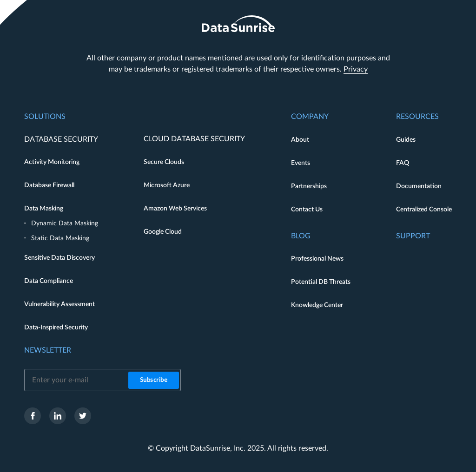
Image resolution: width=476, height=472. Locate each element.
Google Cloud (163, 232)
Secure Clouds (164, 162)
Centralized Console (424, 209)
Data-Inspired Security (56, 327)
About (300, 140)
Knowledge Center (317, 305)
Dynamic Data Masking (64, 223)
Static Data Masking (60, 238)
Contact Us (307, 209)
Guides (406, 140)
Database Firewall (49, 185)
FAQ (402, 163)
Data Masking (43, 208)
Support (413, 236)
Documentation (419, 186)
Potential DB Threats (320, 282)
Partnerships (309, 186)
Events (300, 163)
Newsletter (47, 350)
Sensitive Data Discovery (59, 258)
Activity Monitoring (51, 162)
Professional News (317, 259)
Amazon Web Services (175, 208)
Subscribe (154, 380)
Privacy (356, 69)
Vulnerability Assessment (59, 304)
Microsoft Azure (167, 185)
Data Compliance (48, 281)
